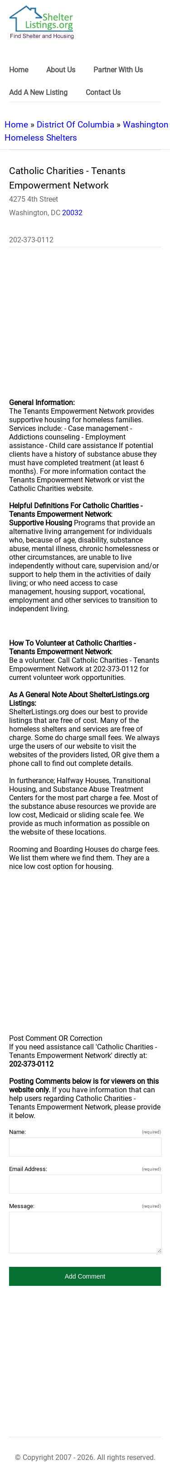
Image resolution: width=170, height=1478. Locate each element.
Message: (85, 1206)
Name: (85, 1132)
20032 (72, 212)
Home (16, 124)
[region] (85, 329)
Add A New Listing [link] (38, 92)
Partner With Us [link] (118, 70)
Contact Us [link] (103, 92)
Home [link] (18, 70)
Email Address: (85, 1169)
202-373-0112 (31, 240)
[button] (85, 1276)
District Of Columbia (75, 124)
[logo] (41, 22)
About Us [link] (60, 70)
